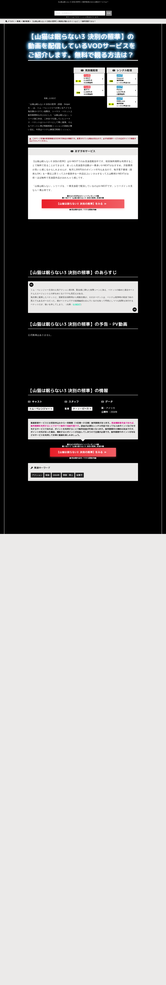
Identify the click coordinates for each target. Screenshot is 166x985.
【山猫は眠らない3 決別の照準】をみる (81, 204)
